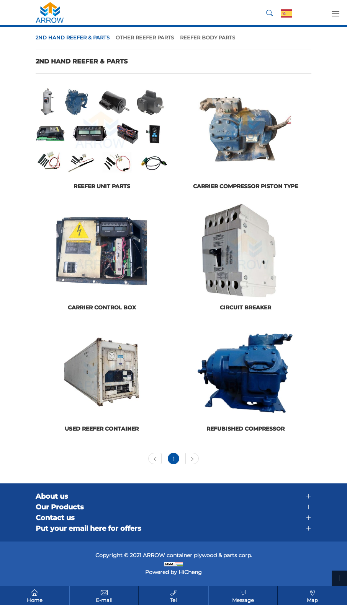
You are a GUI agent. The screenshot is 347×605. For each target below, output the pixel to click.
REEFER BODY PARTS (207, 37)
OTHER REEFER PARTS (145, 37)
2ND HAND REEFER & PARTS (73, 37)
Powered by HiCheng (173, 572)
